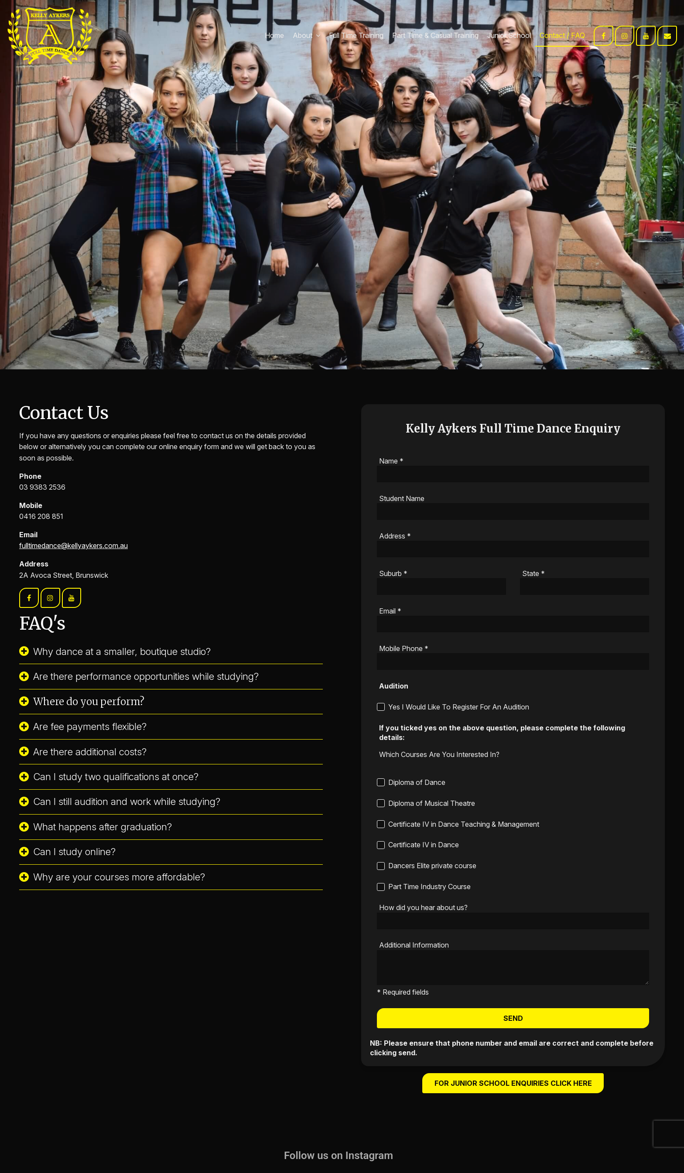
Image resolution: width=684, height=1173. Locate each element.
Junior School (509, 35)
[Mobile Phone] (513, 661)
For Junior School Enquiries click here (513, 1083)
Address (395, 536)
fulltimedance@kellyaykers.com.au (73, 545)
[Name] (513, 474)
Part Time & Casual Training (435, 35)
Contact (552, 35)
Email (390, 611)
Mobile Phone (403, 648)
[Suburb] (441, 586)
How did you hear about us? (423, 907)
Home (274, 35)
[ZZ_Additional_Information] (513, 967)
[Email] (513, 624)
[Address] (513, 549)
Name (391, 461)
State (533, 573)
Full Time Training (356, 35)
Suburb (393, 573)
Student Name (401, 498)
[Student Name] (513, 511)
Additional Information (414, 945)
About (302, 35)
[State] (584, 586)
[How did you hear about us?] (513, 921)
